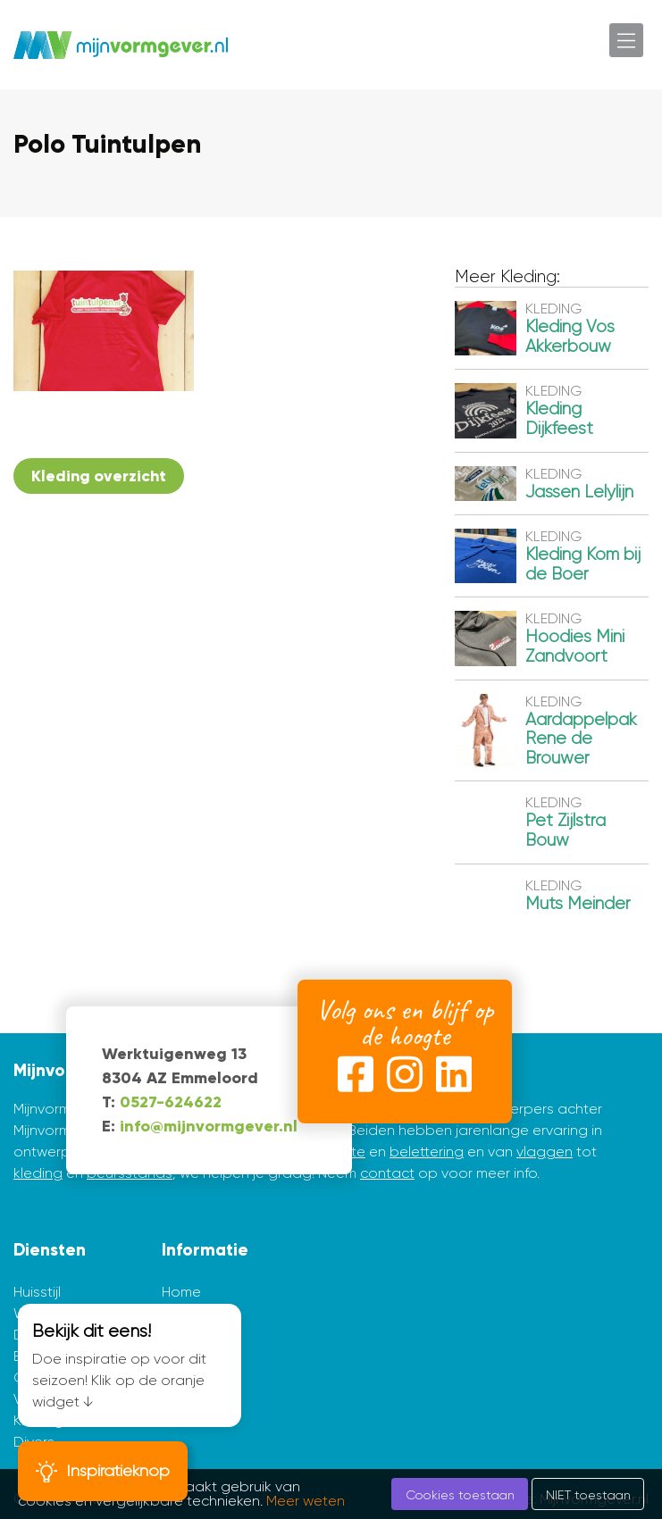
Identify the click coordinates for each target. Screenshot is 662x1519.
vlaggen (544, 1151)
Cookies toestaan (460, 1495)
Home (181, 1291)
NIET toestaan (588, 1495)
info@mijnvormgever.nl (208, 1126)
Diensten (49, 1249)
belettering (427, 1151)
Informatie (205, 1249)
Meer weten (305, 1500)
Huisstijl (37, 1291)
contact (387, 1172)
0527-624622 (171, 1102)
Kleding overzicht (98, 476)
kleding (38, 1172)
